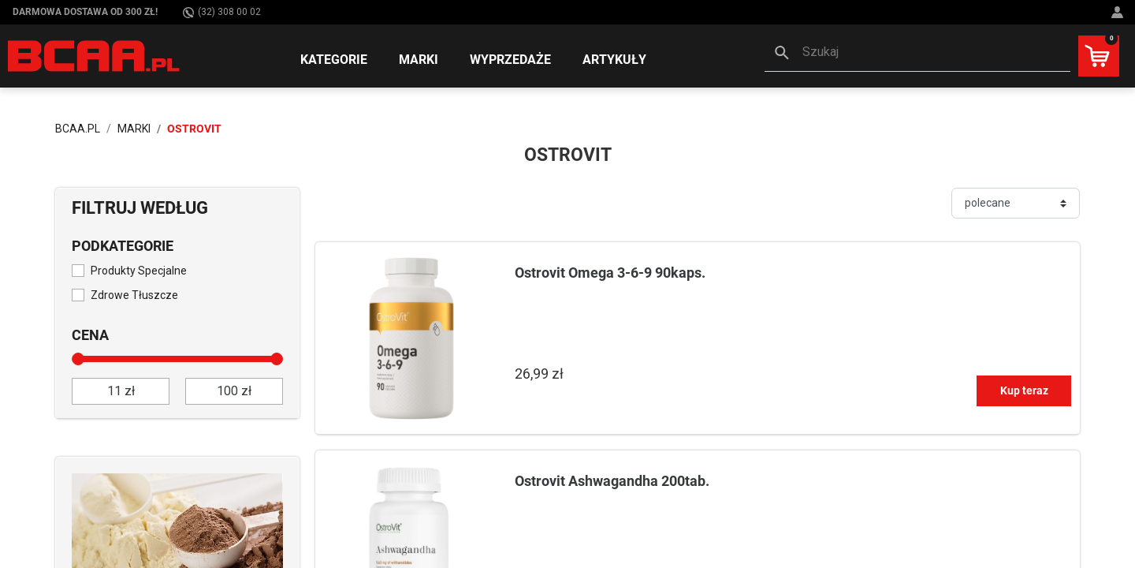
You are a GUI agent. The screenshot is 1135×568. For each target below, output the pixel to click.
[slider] (78, 359)
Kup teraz (1024, 390)
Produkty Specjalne (139, 270)
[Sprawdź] (177, 524)
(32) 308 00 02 (222, 12)
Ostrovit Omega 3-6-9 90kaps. (610, 272)
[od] (120, 391)
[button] (917, 54)
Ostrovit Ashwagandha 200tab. (612, 481)
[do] (234, 391)
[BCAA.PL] (94, 55)
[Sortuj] (1015, 203)
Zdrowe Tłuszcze (134, 295)
